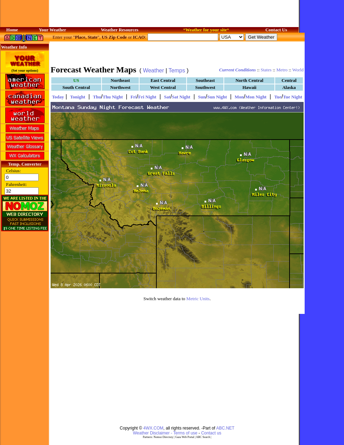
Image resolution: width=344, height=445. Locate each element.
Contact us (211, 433)
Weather (153, 70)
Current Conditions (237, 69)
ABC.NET (225, 428)
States (266, 69)
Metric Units (197, 298)
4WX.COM (153, 428)
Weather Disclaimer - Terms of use (165, 433)
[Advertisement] (177, 52)
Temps (177, 70)
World (298, 69)
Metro (282, 69)
